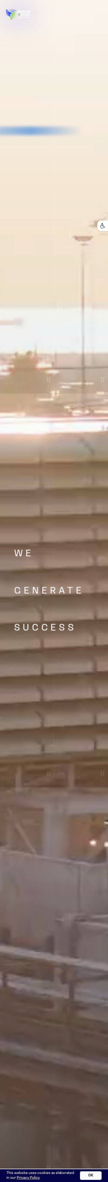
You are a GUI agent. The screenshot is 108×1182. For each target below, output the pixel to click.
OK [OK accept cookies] (90, 1175)
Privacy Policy (28, 1178)
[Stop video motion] (48, 379)
